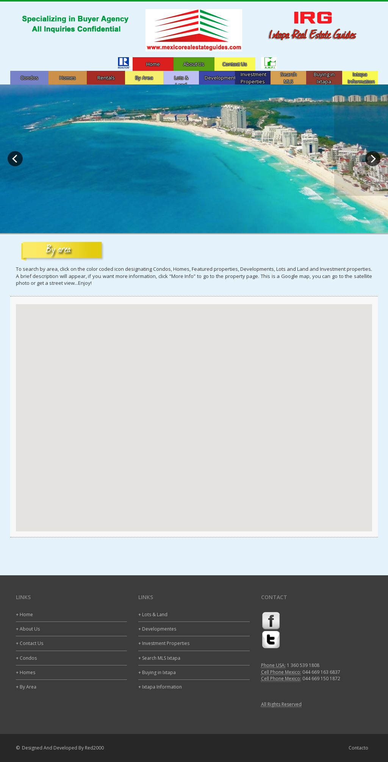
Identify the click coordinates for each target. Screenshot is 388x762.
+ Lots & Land (152, 614)
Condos (29, 77)
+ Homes (25, 672)
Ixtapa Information (361, 78)
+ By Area (26, 687)
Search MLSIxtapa (288, 81)
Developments (221, 77)
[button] (194, 411)
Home (153, 64)
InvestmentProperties (253, 78)
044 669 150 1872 (321, 678)
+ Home (24, 614)
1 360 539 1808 (303, 665)
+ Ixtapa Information (160, 687)
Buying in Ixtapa (324, 78)
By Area (144, 77)
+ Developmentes (157, 629)
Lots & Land (181, 81)
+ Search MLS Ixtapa (159, 658)
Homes (67, 77)
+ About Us (28, 629)
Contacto (358, 748)
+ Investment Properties (163, 643)
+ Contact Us (29, 643)
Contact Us (234, 64)
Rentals (106, 77)
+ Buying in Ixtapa (157, 672)
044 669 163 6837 (321, 672)
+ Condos (26, 658)
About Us (193, 64)
